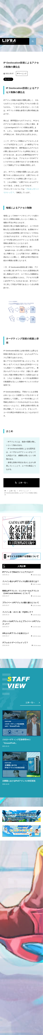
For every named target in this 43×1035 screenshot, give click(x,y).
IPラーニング (21, 73)
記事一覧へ (21, 483)
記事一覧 (12, 491)
